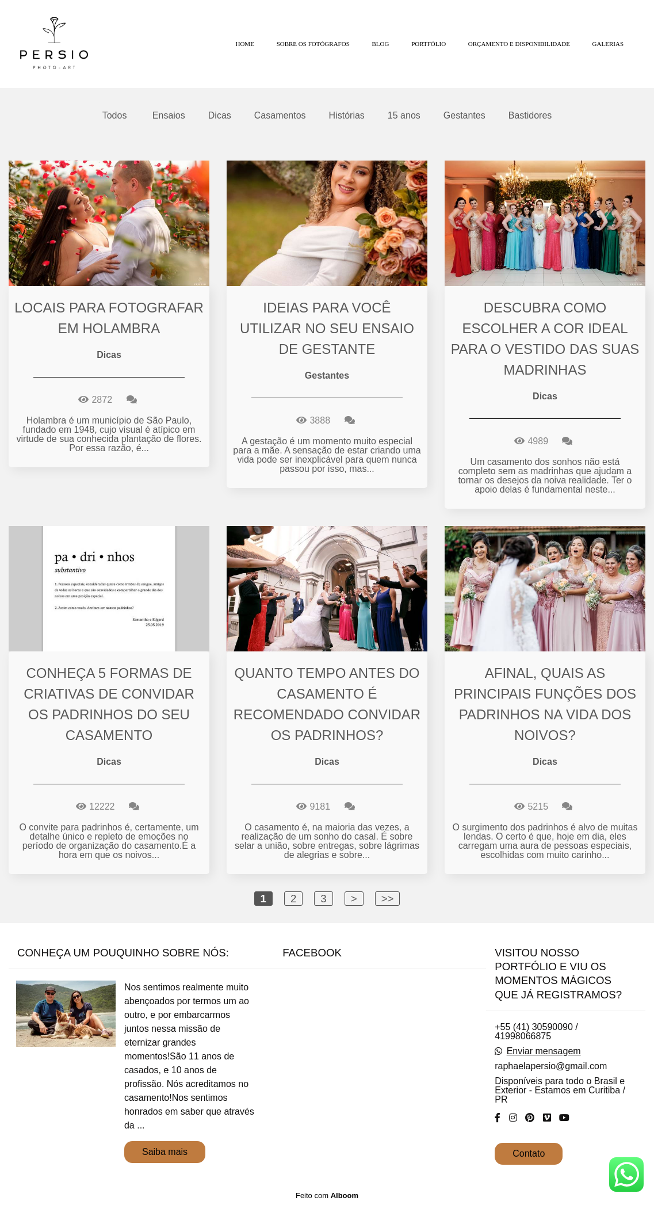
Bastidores (530, 115)
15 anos (404, 115)
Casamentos (280, 115)
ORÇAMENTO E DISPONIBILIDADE (519, 43)
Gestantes (464, 115)
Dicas (219, 115)
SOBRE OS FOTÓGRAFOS (313, 43)
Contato (529, 1153)
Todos (114, 115)
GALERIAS (608, 43)
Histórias (347, 115)
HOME (244, 43)
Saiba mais (165, 1152)
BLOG (380, 43)
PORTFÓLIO (428, 43)
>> (387, 899)
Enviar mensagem (544, 1051)
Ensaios (168, 115)
